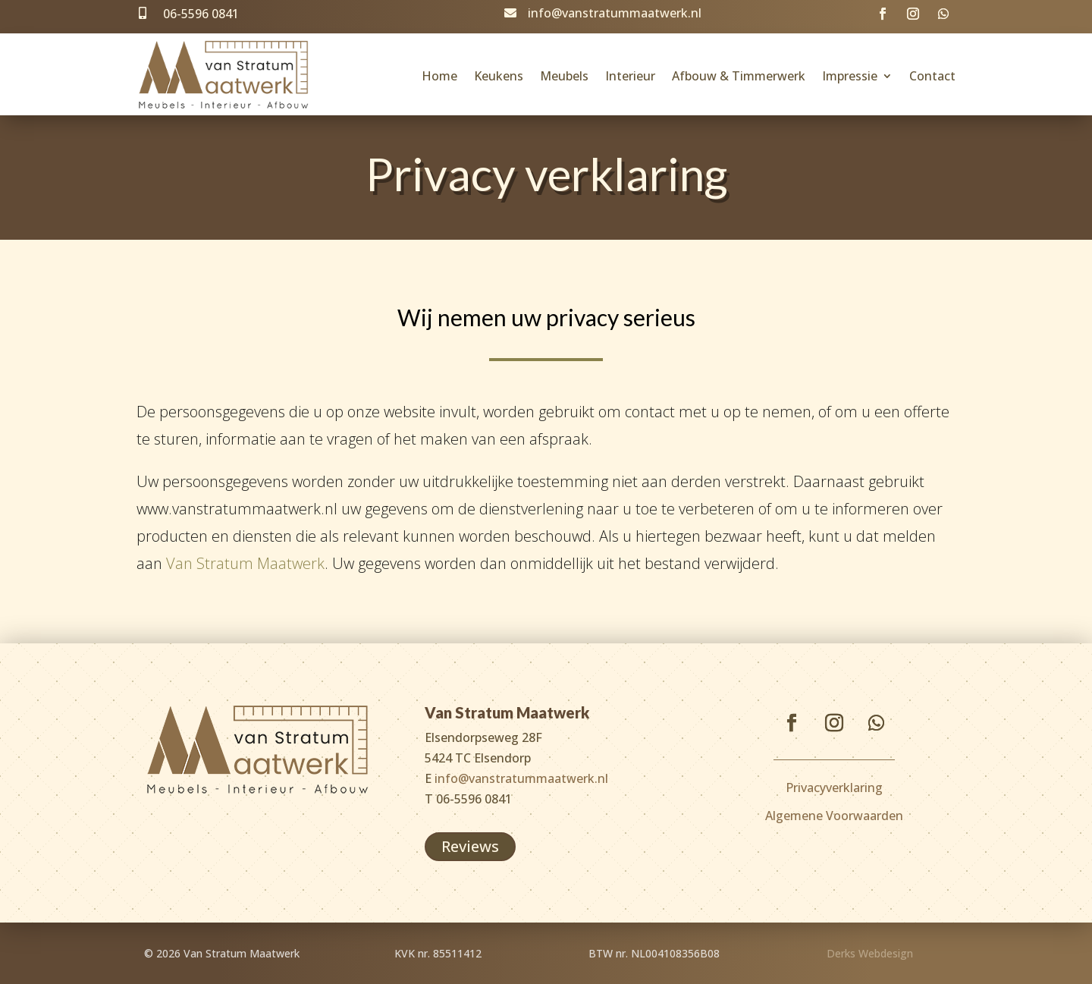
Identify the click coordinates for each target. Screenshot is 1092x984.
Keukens (498, 76)
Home (439, 76)
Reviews (470, 846)
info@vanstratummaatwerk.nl (614, 13)
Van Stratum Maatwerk (245, 563)
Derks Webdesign (870, 953)
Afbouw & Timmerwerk (738, 76)
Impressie (849, 76)
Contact (932, 76)
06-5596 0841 (201, 13)
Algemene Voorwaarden (834, 815)
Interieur (630, 76)
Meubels (564, 76)
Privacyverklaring (834, 787)
